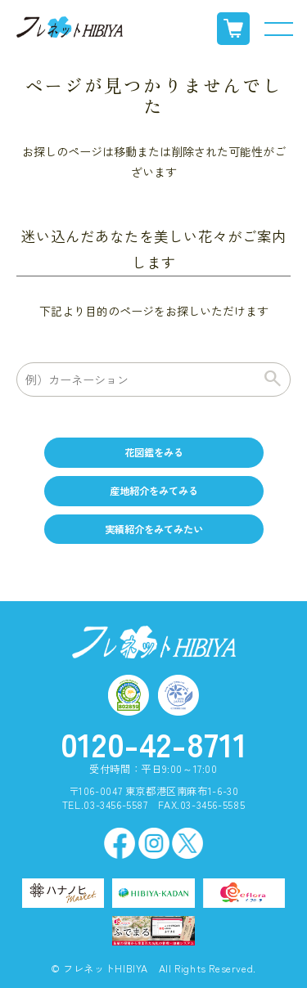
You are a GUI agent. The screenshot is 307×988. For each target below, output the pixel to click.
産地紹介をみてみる (154, 490)
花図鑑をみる (153, 452)
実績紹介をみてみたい (154, 529)
